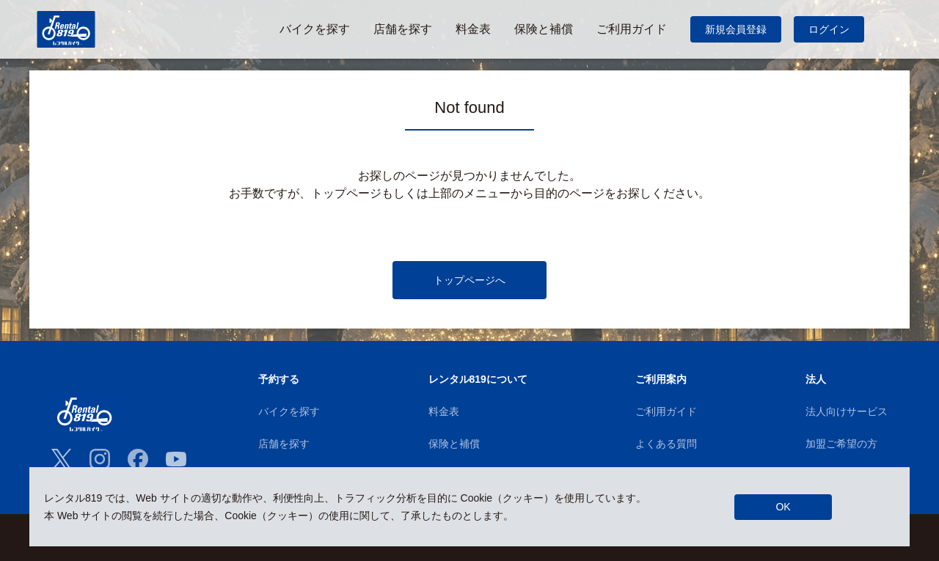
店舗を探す (284, 444)
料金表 (443, 411)
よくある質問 (666, 444)
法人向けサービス (846, 411)
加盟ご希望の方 (841, 444)
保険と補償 (454, 444)
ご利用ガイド (666, 411)
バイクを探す (289, 411)
